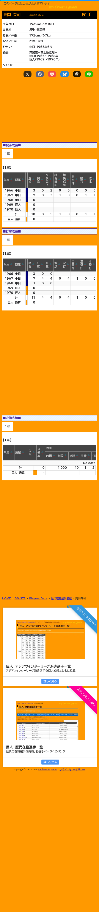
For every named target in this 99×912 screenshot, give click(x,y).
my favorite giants (47, 769)
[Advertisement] (49, 525)
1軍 (7, 153)
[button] (11, 180)
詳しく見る (50, 681)
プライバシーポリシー (72, 769)
